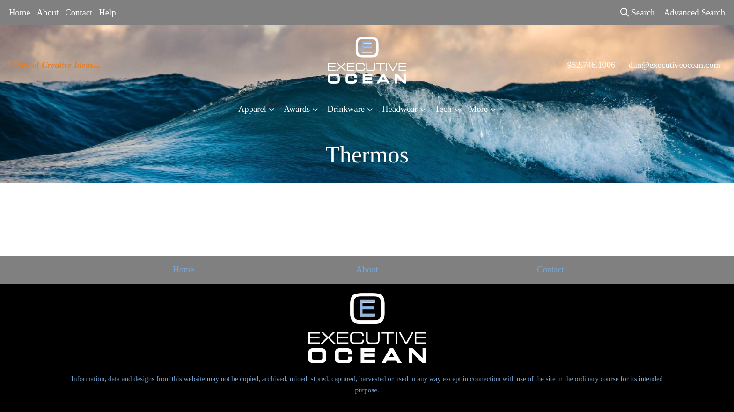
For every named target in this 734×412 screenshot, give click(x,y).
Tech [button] (443, 109)
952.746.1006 (591, 65)
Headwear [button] (400, 109)
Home (19, 12)
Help (107, 12)
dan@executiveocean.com (674, 65)
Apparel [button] (252, 109)
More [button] (478, 109)
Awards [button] (297, 109)
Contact (78, 12)
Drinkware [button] (346, 109)
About (48, 12)
